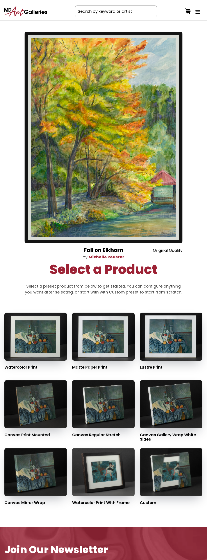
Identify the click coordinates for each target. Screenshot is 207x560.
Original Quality (167, 250)
